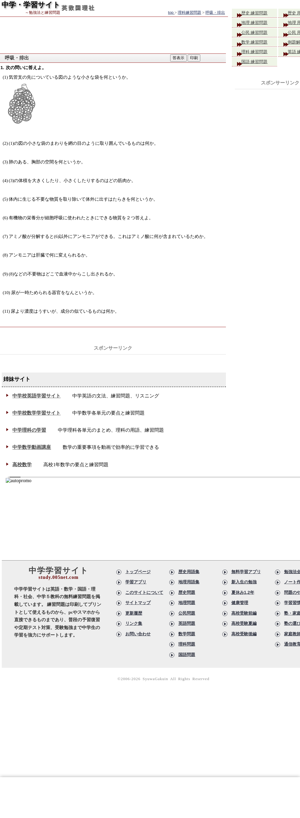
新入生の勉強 (244, 581)
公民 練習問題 (259, 35)
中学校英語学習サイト (36, 395)
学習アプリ (135, 581)
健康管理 (239, 602)
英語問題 (186, 623)
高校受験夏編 (244, 623)
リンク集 (133, 623)
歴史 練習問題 (259, 13)
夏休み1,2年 (242, 592)
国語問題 (186, 654)
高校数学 (22, 464)
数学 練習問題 (259, 45)
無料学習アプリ (246, 571)
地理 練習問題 (259, 24)
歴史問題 (186, 592)
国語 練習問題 (259, 67)
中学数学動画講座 (31, 447)
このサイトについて (144, 592)
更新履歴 (133, 613)
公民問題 (186, 613)
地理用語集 (188, 581)
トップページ (138, 571)
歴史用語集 (188, 571)
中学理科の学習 (29, 430)
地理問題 (186, 602)
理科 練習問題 (259, 56)
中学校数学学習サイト (36, 412)
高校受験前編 (244, 613)
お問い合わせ (138, 633)
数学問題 (186, 633)
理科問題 (186, 644)
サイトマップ (138, 602)
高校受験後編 (244, 633)
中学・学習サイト (31, 5)
